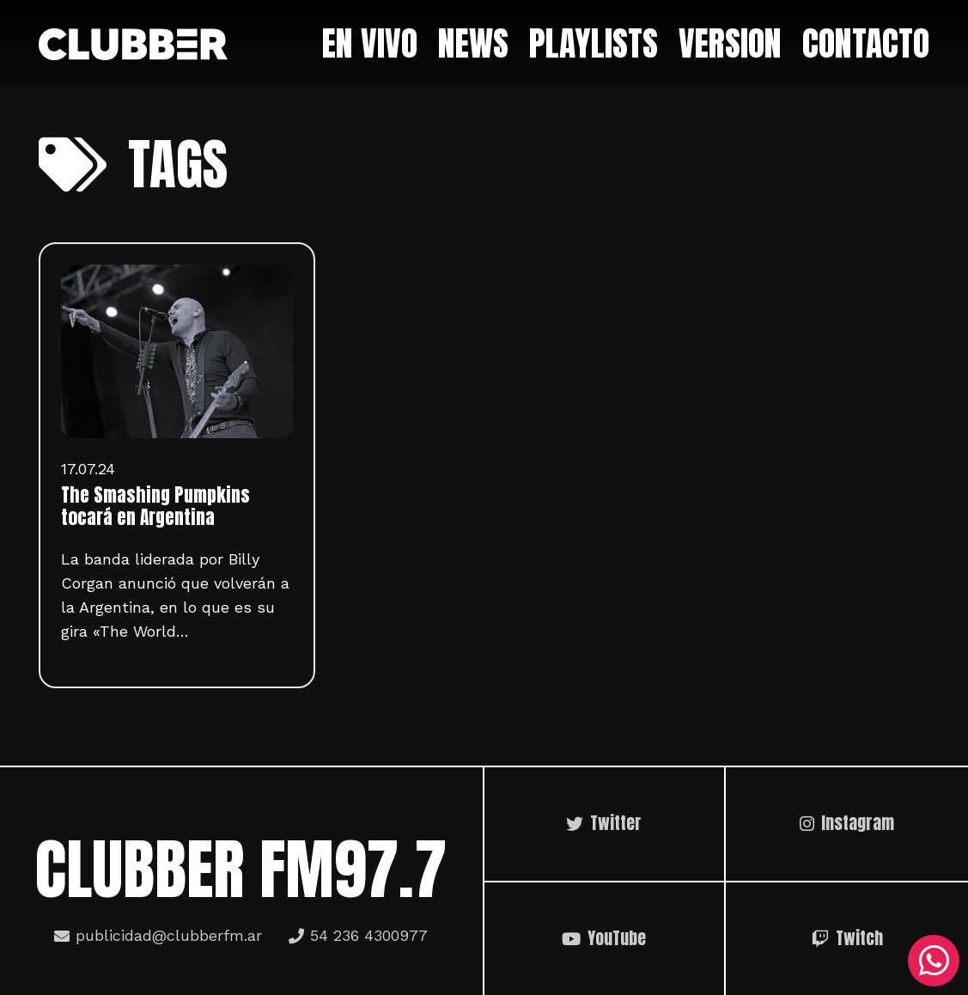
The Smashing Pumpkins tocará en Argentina (155, 506)
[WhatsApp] (933, 960)
